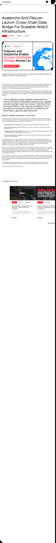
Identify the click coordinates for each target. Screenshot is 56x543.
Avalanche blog (5, 8)
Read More (43, 213)
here (22, 162)
